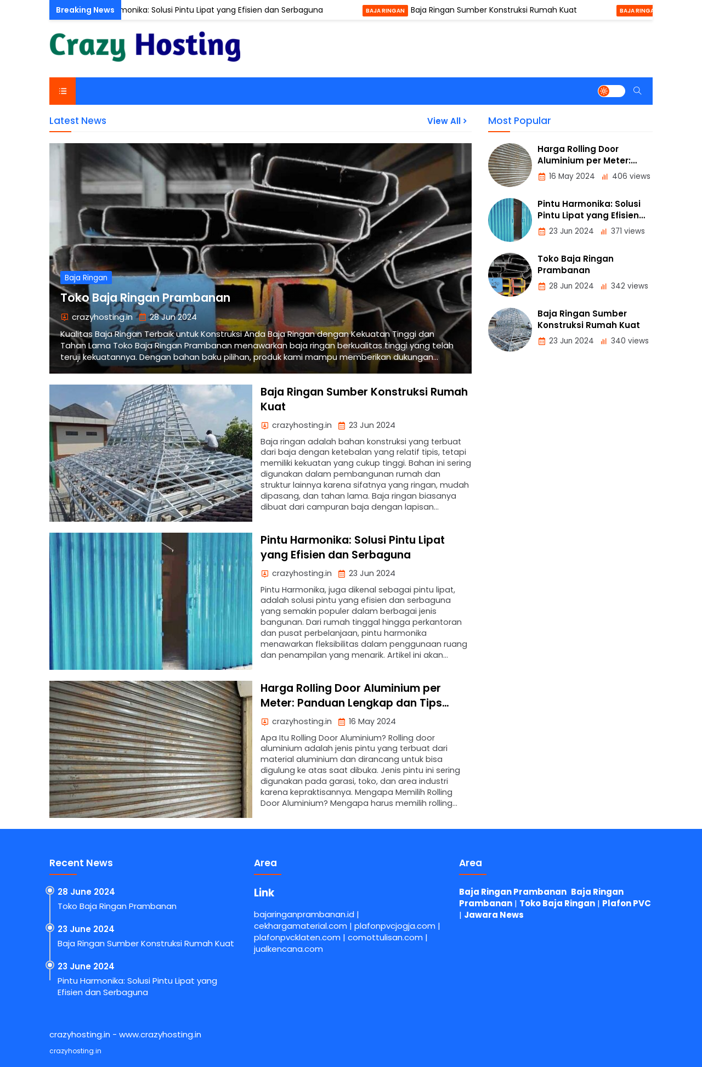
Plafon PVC (626, 903)
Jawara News (494, 915)
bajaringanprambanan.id (304, 914)
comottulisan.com (385, 937)
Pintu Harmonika (57, 11)
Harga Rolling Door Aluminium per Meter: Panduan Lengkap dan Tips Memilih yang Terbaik (351, 703)
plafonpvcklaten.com (297, 937)
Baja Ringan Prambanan (513, 891)
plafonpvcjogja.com (394, 925)
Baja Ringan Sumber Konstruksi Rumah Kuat (499, 9)
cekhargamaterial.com (300, 925)
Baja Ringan (390, 11)
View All (448, 121)
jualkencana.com (288, 949)
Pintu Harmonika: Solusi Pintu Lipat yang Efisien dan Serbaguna (209, 9)
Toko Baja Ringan (557, 903)
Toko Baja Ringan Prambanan (145, 298)
